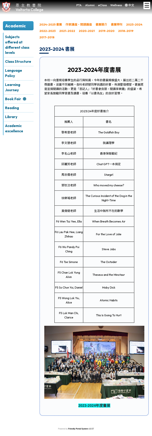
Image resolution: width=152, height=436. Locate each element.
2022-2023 (47, 31)
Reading (12, 108)
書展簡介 (101, 24)
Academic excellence (14, 128)
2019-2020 (106, 31)
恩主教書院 (29, 5)
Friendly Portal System (78, 429)
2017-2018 (46, 37)
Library (11, 117)
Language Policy (13, 73)
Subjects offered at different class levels (17, 45)
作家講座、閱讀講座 (79, 24)
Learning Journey (12, 87)
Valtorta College (29, 9)
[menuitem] (50, 25)
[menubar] (94, 31)
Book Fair (13, 99)
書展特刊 (116, 24)
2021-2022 (67, 31)
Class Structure (18, 61)
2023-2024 (134, 24)
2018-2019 (125, 31)
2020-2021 (87, 31)
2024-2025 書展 (50, 24)
